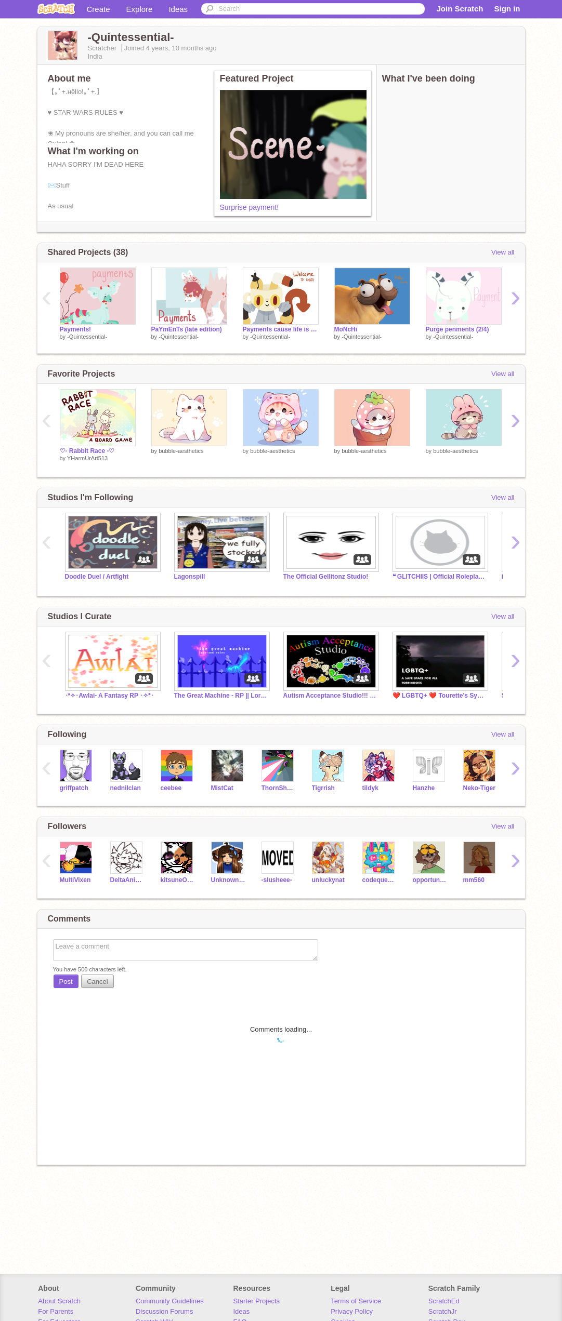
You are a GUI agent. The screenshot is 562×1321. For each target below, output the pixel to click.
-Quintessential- (87, 336)
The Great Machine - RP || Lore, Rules (221, 695)
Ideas (178, 9)
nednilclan (125, 788)
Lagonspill (189, 576)
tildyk (370, 788)
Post (66, 981)
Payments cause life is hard (281, 329)
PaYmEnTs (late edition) (186, 329)
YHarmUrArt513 (87, 458)
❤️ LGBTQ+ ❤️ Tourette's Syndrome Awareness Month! (439, 695)
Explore (139, 9)
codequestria (379, 880)
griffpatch (74, 788)
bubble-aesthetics (181, 451)
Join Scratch (459, 8)
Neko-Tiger (479, 788)
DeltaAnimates (127, 880)
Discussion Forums (164, 1311)
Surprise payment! (249, 207)
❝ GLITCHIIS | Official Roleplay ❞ (439, 576)
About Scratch (59, 1301)
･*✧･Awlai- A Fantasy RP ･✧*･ (109, 695)
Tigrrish (323, 788)
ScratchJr (442, 1311)
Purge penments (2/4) (457, 329)
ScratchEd (444, 1301)
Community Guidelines (170, 1301)
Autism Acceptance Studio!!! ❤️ (330, 695)
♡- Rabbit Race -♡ (87, 451)
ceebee (171, 788)
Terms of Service (356, 1301)
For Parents (55, 1311)
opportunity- (430, 880)
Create (98, 9)
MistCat (222, 788)
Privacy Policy (352, 1311)
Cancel (97, 981)
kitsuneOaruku (178, 880)
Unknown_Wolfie (228, 880)
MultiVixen (75, 880)
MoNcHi (346, 329)
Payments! (76, 329)
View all (503, 252)
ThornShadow (279, 788)
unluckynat (328, 880)
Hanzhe (424, 788)
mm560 (474, 880)
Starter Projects (256, 1301)
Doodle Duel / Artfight (97, 576)
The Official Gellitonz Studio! (326, 576)
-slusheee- (277, 880)
